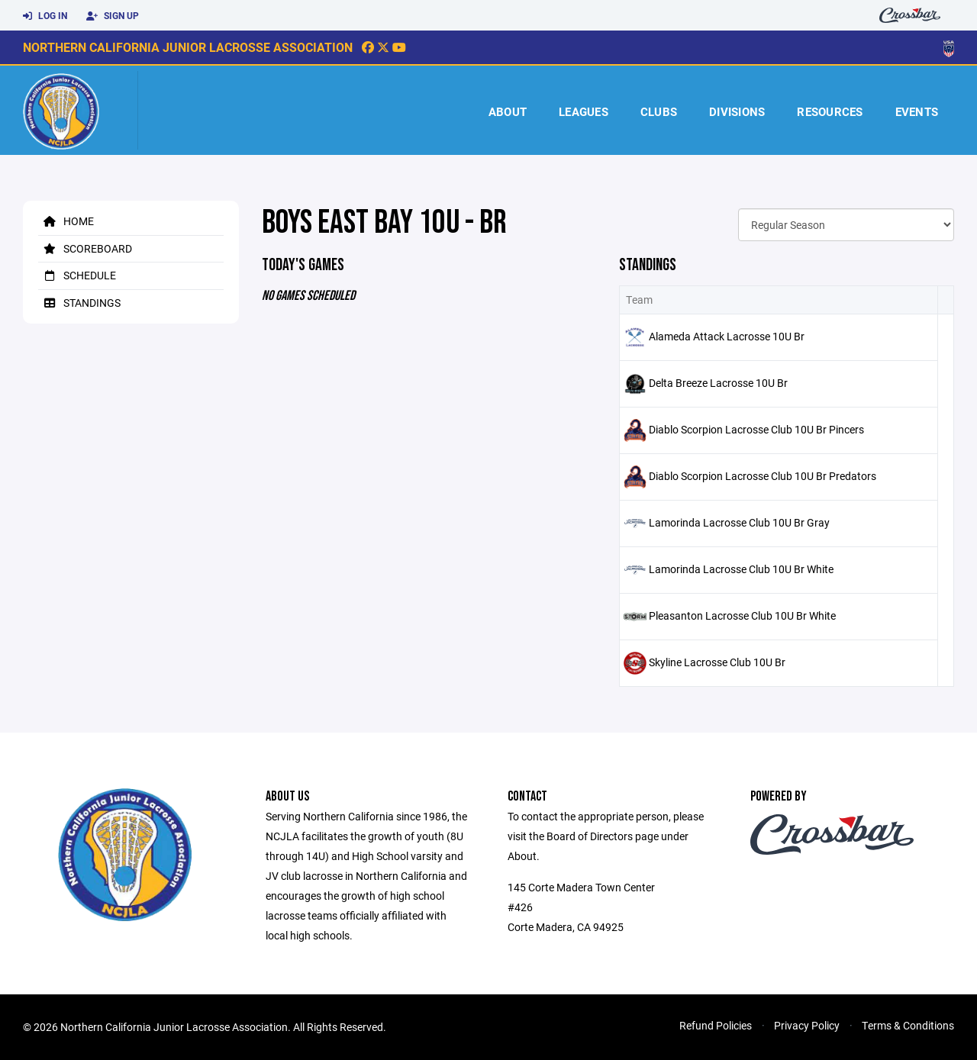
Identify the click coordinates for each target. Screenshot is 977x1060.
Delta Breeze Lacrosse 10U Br (718, 382)
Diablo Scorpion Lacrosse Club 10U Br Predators (762, 476)
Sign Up (112, 16)
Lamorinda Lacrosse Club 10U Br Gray (739, 522)
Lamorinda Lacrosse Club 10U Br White (741, 569)
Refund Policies (715, 1025)
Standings (79, 302)
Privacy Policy (807, 1025)
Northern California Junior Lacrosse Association (188, 47)
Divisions (737, 111)
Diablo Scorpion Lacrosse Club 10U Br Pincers (756, 429)
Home (66, 221)
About (507, 111)
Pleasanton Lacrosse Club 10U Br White (742, 615)
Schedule (77, 275)
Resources (830, 111)
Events (917, 111)
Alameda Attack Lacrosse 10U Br (726, 336)
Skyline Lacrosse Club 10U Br (717, 662)
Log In (45, 16)
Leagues (583, 111)
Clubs (658, 111)
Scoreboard (85, 248)
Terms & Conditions (908, 1025)
